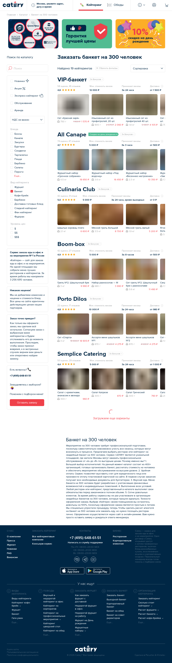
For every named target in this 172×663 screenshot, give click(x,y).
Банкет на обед (115, 610)
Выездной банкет (116, 599)
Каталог (23, 14)
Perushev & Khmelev (155, 655)
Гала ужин (17, 618)
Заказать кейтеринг (149, 598)
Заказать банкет (116, 595)
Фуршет (16, 609)
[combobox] (27, 68)
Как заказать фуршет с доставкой (82, 598)
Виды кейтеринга (21, 598)
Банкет (15, 614)
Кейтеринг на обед (53, 630)
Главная (11, 14)
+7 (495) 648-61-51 (20, 375)
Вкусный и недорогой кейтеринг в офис (53, 598)
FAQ (9, 553)
